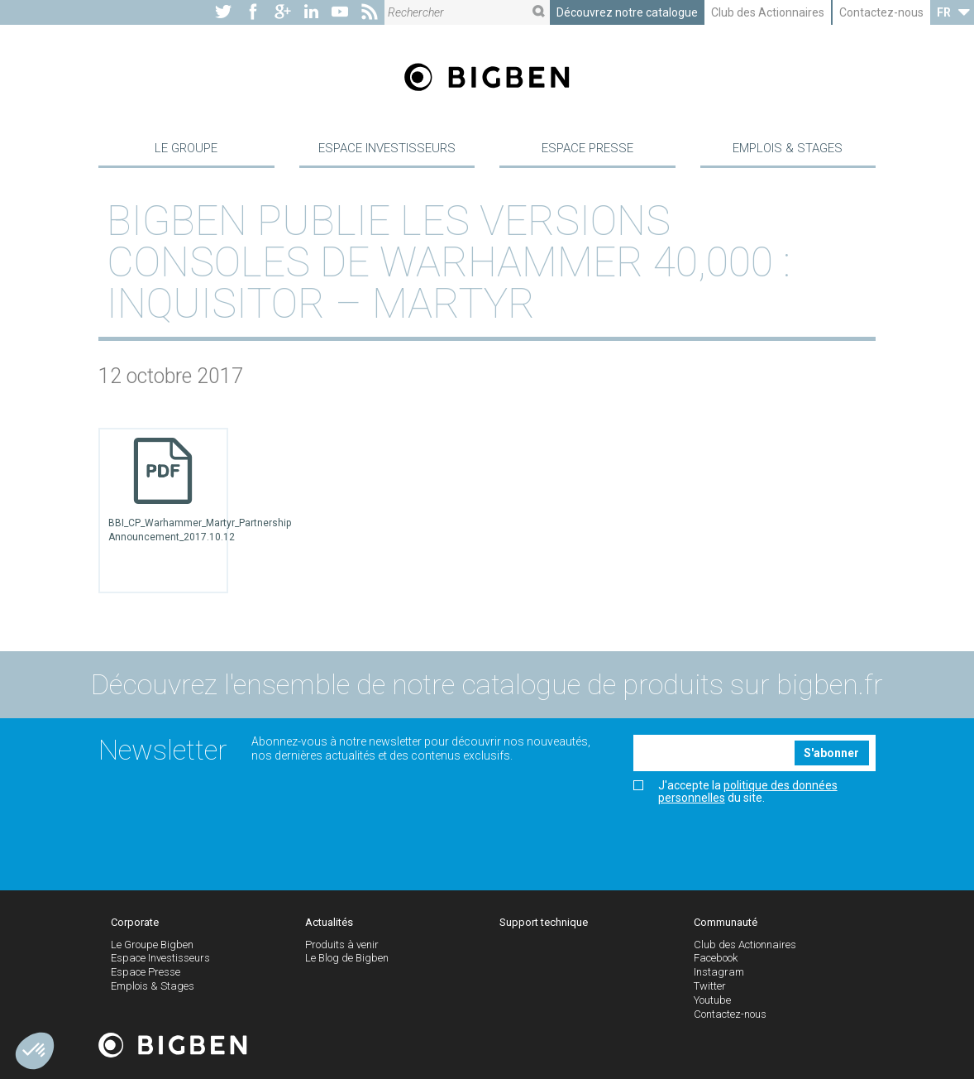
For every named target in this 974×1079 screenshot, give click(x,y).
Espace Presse (587, 148)
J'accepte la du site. (735, 793)
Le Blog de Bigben (347, 960)
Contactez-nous (881, 12)
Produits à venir (342, 946)
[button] (35, 1051)
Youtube (712, 1001)
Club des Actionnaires (767, 12)
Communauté (725, 924)
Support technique (543, 924)
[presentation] (759, 843)
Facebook (716, 960)
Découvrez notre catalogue (627, 12)
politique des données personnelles (748, 793)
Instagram (719, 974)
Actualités (329, 924)
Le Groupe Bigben (152, 946)
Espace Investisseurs (387, 148)
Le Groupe (186, 148)
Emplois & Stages (788, 148)
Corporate (135, 924)
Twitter (710, 987)
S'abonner (831, 754)
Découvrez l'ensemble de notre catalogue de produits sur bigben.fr (487, 686)
